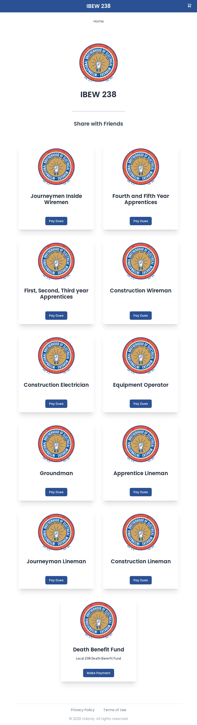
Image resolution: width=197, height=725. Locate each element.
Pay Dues (56, 221)
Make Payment (98, 673)
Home (98, 21)
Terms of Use (114, 709)
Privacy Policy (83, 709)
